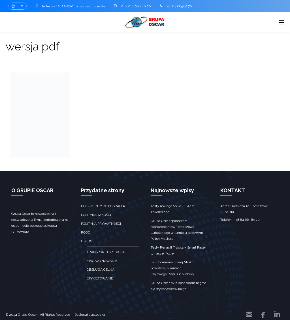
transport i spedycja (106, 252)
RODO (85, 232)
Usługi (87, 241)
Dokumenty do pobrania (103, 206)
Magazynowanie (102, 261)
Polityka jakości (96, 215)
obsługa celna (100, 270)
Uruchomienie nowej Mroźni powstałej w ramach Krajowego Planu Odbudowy (172, 268)
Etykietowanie (100, 278)
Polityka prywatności (101, 224)
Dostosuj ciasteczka (89, 315)
